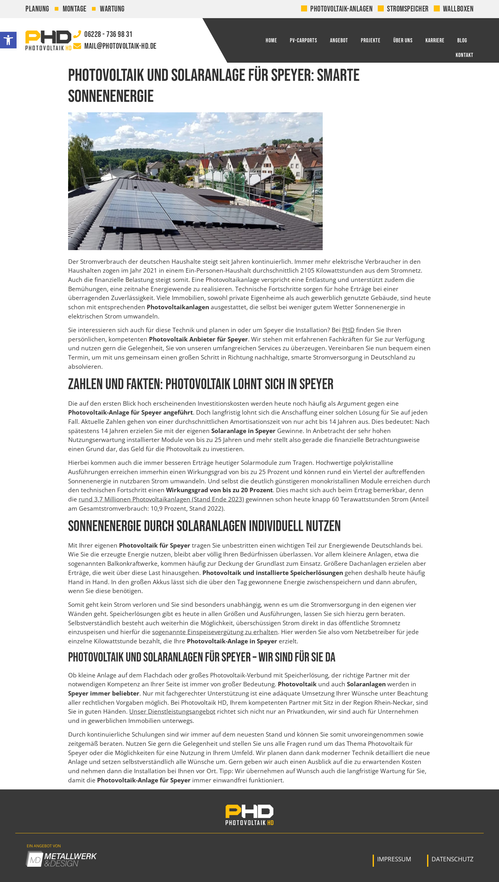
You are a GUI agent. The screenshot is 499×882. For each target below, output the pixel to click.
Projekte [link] (371, 40)
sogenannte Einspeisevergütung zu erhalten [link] (215, 632)
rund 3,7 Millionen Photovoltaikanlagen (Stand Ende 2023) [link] (161, 499)
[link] (8, 40)
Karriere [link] (435, 40)
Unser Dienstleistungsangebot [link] (172, 711)
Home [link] (271, 40)
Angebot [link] (339, 40)
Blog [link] (462, 40)
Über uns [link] (403, 40)
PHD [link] (348, 330)
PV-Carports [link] (303, 40)
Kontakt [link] (465, 55)
